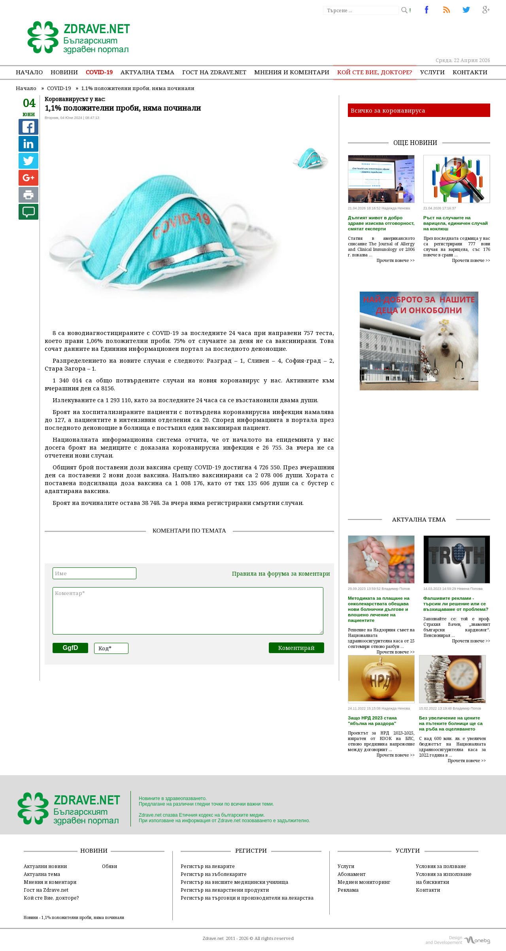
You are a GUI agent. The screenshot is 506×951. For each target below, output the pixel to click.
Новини (64, 72)
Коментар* (188, 611)
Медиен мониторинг (364, 882)
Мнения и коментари (291, 72)
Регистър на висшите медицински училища (234, 882)
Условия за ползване (441, 866)
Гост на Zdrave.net (46, 890)
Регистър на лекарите (208, 866)
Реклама (348, 890)
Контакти (470, 72)
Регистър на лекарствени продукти (225, 890)
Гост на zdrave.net (214, 72)
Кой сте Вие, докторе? (374, 72)
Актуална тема (147, 72)
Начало (29, 72)
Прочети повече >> (396, 260)
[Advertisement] (345, 35)
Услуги (432, 72)
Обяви (109, 866)
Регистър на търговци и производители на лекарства (247, 898)
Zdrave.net (213, 938)
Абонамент (352, 874)
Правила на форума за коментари (281, 573)
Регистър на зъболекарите (214, 874)
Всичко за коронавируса (388, 110)
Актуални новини (45, 866)
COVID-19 (99, 72)
